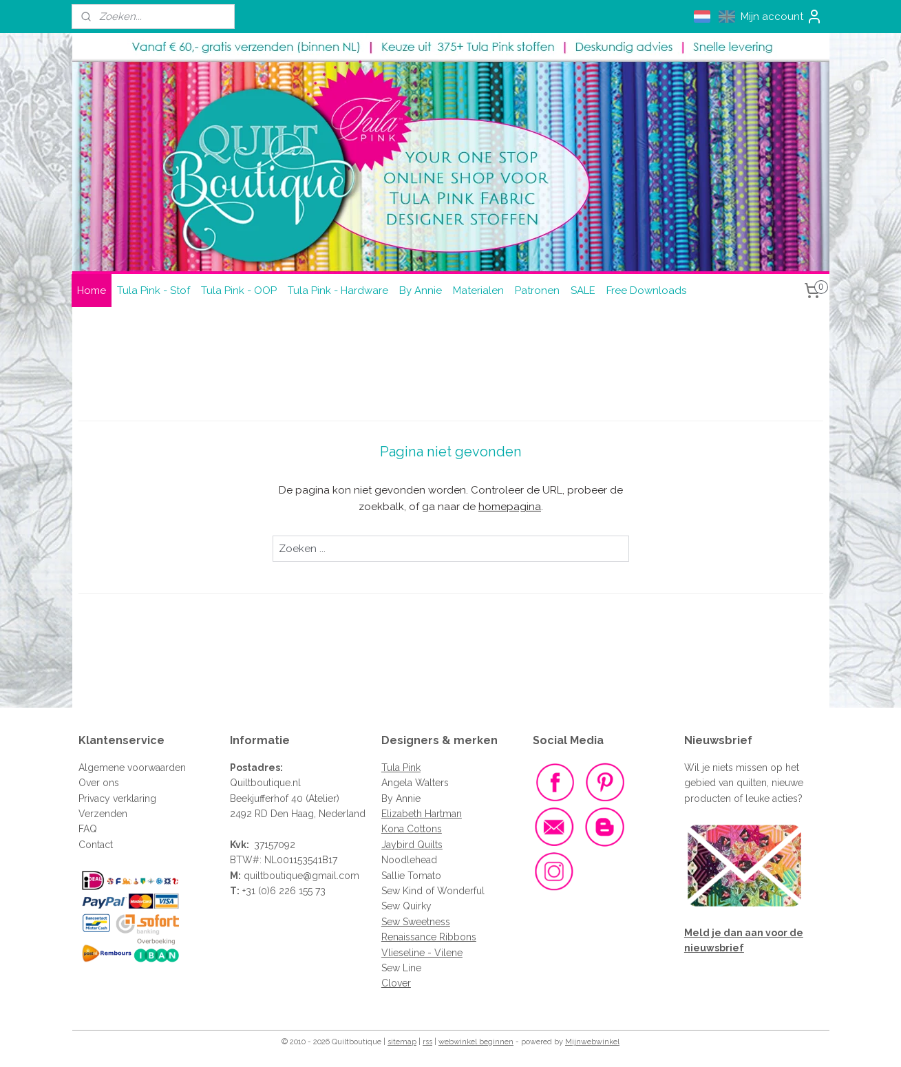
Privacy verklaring (117, 798)
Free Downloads (646, 290)
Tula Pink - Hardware (338, 290)
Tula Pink (401, 767)
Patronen (537, 290)
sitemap (402, 1041)
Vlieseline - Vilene (422, 952)
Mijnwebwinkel (592, 1041)
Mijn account (782, 16)
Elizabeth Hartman (421, 813)
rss (427, 1041)
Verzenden (102, 813)
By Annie (420, 290)
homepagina (509, 506)
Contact (95, 844)
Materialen (478, 290)
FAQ (87, 828)
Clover (396, 983)
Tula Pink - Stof (153, 290)
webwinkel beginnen (475, 1041)
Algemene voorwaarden (132, 767)
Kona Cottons (411, 828)
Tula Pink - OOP (239, 290)
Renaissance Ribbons (428, 936)
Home (91, 290)
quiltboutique (273, 875)
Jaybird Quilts (412, 844)
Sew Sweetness (415, 921)
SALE (583, 290)
